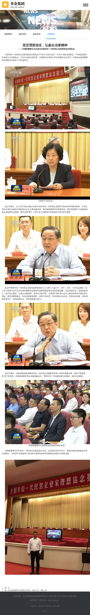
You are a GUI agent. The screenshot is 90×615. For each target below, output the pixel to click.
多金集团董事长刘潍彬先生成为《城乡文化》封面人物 (27, 590)
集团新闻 (8, 34)
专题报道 (51, 34)
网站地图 (56, 606)
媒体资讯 (36, 34)
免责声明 (72, 596)
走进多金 (33, 606)
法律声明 (41, 606)
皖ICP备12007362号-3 (59, 596)
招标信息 (22, 34)
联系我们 (49, 606)
